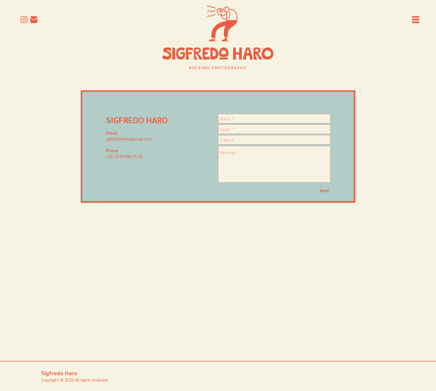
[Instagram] (24, 19)
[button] (415, 19)
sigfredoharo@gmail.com (129, 138)
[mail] (33, 19)
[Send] (323, 190)
